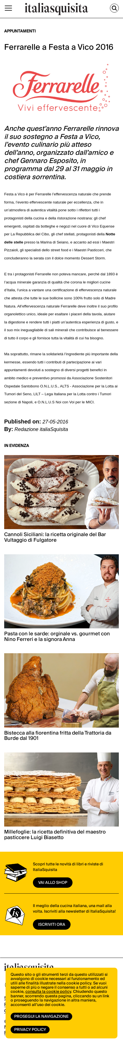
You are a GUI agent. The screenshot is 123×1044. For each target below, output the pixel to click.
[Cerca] (114, 8)
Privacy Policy (30, 1029)
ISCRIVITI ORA (51, 924)
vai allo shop (52, 882)
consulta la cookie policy (48, 991)
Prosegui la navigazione (41, 1016)
